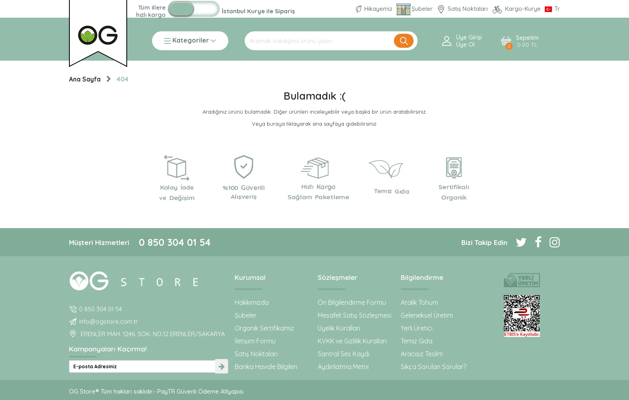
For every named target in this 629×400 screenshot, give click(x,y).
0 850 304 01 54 (175, 242)
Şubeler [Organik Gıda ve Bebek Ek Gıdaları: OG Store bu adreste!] (415, 8)
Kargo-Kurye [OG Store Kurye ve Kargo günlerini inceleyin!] (517, 8)
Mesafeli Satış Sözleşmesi (355, 315)
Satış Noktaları (256, 354)
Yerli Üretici (416, 328)
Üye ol (465, 44)
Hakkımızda (252, 302)
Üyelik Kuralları (339, 328)
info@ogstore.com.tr (108, 321)
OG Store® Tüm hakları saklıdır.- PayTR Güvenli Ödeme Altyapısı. (157, 391)
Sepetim (527, 41)
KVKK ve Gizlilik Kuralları (352, 341)
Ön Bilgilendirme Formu (352, 302)
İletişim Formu (255, 341)
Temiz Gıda (416, 341)
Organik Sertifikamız (264, 328)
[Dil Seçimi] (552, 8)
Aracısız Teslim (422, 354)
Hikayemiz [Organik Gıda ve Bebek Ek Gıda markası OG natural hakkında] (375, 8)
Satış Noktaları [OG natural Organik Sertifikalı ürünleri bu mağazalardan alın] (463, 8)
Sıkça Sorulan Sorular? (433, 367)
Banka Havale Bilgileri (266, 367)
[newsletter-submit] (221, 366)
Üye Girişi (469, 37)
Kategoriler (190, 41)
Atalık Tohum (419, 302)
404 (122, 79)
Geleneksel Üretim (427, 315)
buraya (276, 123)
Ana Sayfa (85, 79)
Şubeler (246, 315)
